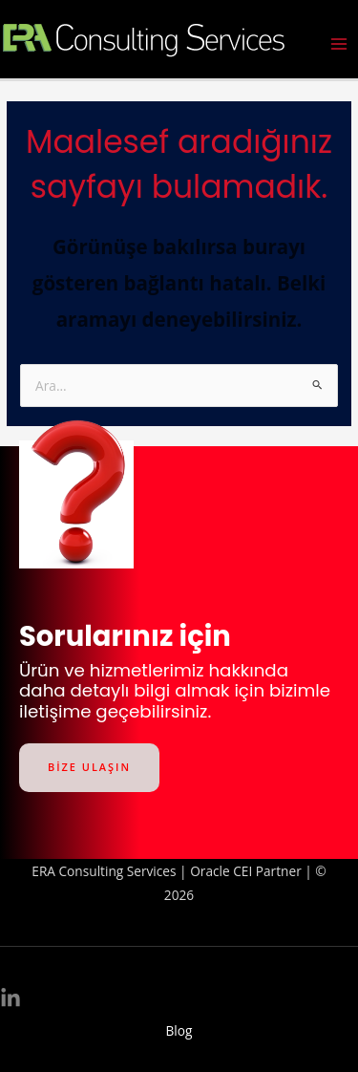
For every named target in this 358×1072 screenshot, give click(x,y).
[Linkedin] (10, 998)
